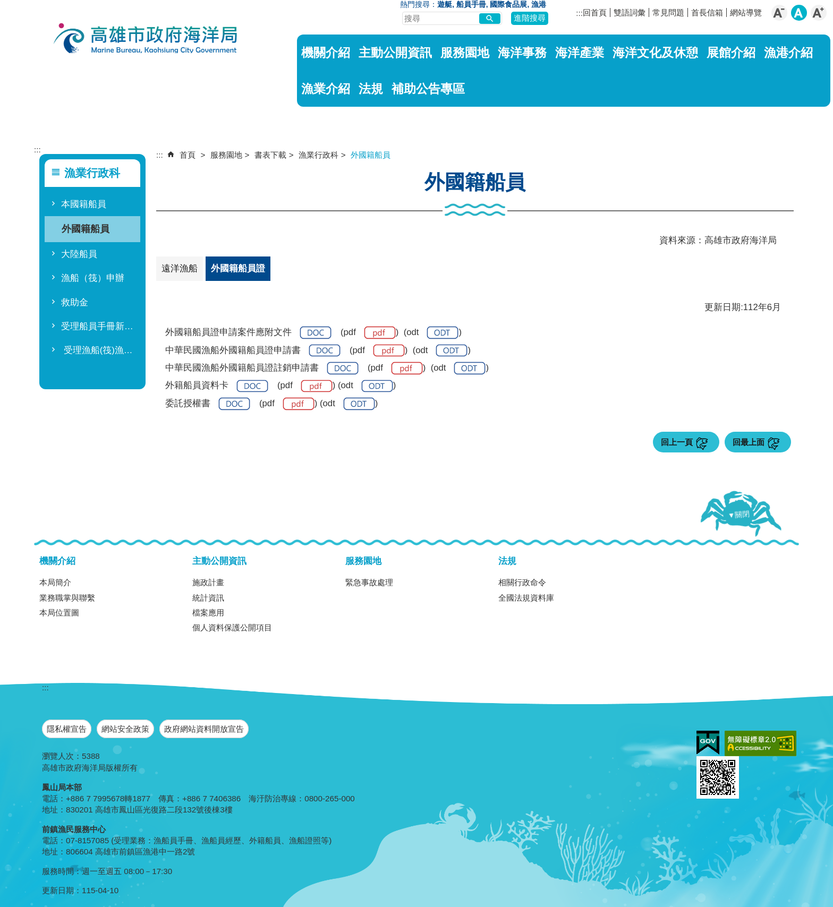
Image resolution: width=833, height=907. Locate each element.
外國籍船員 (85, 228)
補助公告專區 (428, 89)
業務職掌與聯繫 (67, 597)
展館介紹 (731, 52)
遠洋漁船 (180, 268)
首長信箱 (707, 12)
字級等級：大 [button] (819, 13)
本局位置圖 (59, 612)
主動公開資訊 (395, 52)
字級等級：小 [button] (779, 13)
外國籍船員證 (238, 268)
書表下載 (270, 154)
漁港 (538, 4)
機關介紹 (325, 52)
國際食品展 (508, 4)
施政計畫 (208, 582)
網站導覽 (746, 12)
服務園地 (464, 52)
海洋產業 (579, 52)
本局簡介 (55, 582)
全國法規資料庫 (526, 597)
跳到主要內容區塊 (5, 5)
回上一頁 (677, 442)
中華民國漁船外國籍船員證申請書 (253, 350)
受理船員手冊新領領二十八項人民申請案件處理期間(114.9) (99, 326)
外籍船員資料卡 (216, 386)
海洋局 (146, 40)
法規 (371, 89)
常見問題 (668, 12)
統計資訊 (208, 597)
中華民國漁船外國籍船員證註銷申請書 (262, 368)
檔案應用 (208, 612)
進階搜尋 (530, 17)
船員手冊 (471, 4)
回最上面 (748, 442)
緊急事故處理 (369, 582)
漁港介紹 (788, 52)
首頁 (188, 154)
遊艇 (444, 4)
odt (432, 332)
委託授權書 (207, 403)
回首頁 (595, 12)
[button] (489, 18)
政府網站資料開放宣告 (204, 728)
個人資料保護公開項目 (232, 627)
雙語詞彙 (629, 12)
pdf (370, 332)
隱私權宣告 (67, 728)
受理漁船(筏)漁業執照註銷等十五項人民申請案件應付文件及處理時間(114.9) (99, 350)
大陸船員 (79, 254)
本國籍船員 (83, 204)
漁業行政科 (318, 154)
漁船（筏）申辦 (92, 278)
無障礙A (760, 743)
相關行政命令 (522, 582)
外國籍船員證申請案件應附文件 (248, 332)
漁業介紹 (325, 89)
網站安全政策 (125, 728)
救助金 (74, 302)
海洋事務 (522, 52)
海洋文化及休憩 (655, 52)
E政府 (707, 743)
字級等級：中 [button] (799, 13)
